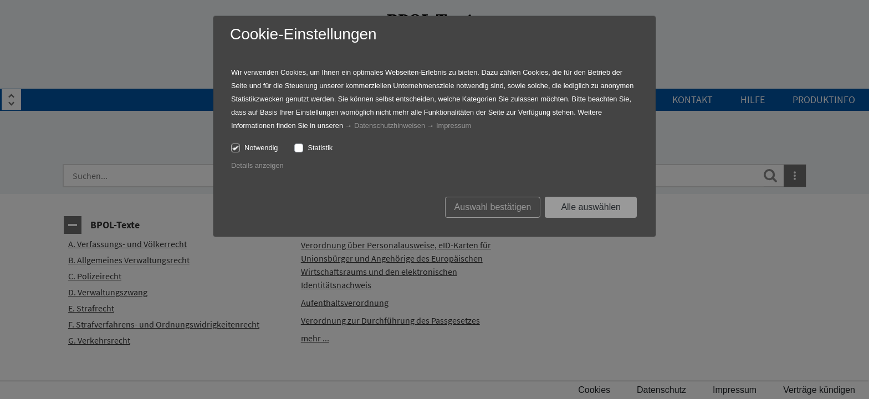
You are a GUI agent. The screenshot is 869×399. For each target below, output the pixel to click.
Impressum (453, 125)
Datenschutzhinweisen (389, 125)
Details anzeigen (257, 165)
